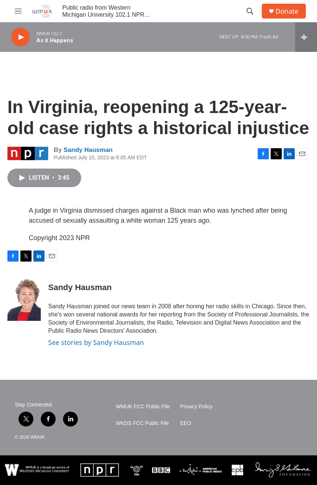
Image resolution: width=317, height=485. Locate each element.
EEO (185, 423)
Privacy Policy (196, 406)
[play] (20, 37)
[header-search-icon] (250, 11)
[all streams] (306, 37)
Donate (286, 11)
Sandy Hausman (87, 149)
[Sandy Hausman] (24, 298)
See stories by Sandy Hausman (96, 342)
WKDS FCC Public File (142, 423)
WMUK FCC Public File (143, 406)
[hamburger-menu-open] (18, 11)
